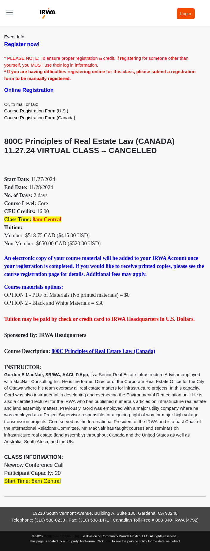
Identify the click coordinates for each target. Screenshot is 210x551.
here (108, 541)
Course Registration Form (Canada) (39, 117)
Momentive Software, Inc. (62, 536)
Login (185, 13)
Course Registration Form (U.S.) (36, 110)
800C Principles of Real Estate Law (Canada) (103, 351)
